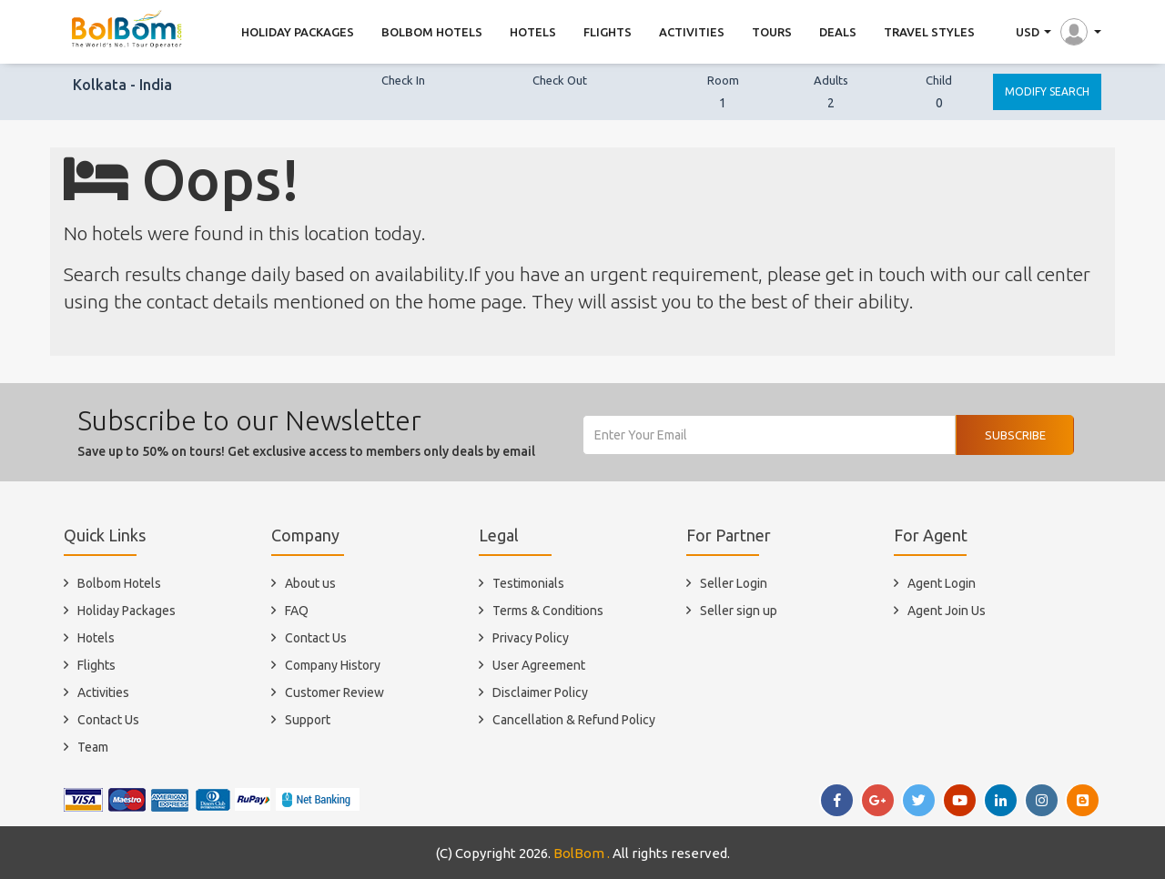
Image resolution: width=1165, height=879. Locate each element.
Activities (103, 692)
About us (310, 583)
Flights (96, 665)
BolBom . (581, 853)
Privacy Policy (530, 638)
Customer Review (334, 692)
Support (307, 719)
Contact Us (108, 719)
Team (92, 747)
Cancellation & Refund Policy (573, 719)
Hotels (96, 638)
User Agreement (538, 665)
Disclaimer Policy (540, 692)
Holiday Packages (126, 610)
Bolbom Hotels (119, 583)
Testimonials (528, 583)
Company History (332, 665)
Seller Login (733, 583)
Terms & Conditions (547, 610)
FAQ (297, 610)
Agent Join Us (946, 610)
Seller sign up (738, 610)
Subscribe (1015, 435)
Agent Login (941, 583)
